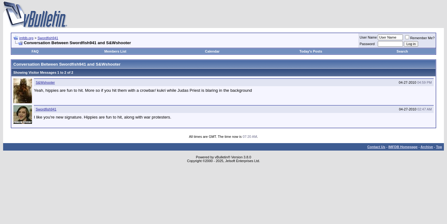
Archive (427, 147)
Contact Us (376, 147)
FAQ (35, 51)
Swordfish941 (48, 38)
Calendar (212, 51)
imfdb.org (26, 38)
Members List (115, 51)
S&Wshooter (45, 82)
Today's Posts (311, 51)
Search (402, 51)
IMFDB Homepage (403, 147)
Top (439, 147)
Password (367, 44)
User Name (368, 37)
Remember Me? (420, 38)
